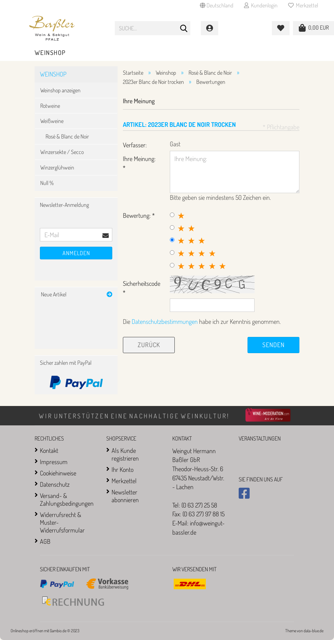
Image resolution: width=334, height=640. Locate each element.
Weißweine (52, 120)
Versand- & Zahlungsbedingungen (67, 499)
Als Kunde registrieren (125, 454)
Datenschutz (55, 484)
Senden (273, 345)
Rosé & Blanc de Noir (67, 136)
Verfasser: (135, 145)
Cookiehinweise (58, 473)
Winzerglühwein (57, 167)
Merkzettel (303, 5)
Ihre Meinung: (139, 158)
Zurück (149, 345)
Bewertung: (137, 215)
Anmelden (76, 253)
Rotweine (50, 105)
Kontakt (49, 450)
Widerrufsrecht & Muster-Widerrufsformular (62, 522)
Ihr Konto (122, 469)
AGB (45, 541)
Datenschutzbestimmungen (165, 321)
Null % (47, 182)
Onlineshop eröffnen (27, 630)
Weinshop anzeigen (60, 90)
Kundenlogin (261, 5)
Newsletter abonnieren (125, 496)
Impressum (53, 462)
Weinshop (50, 52)
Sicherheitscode (141, 283)
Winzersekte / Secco (62, 151)
